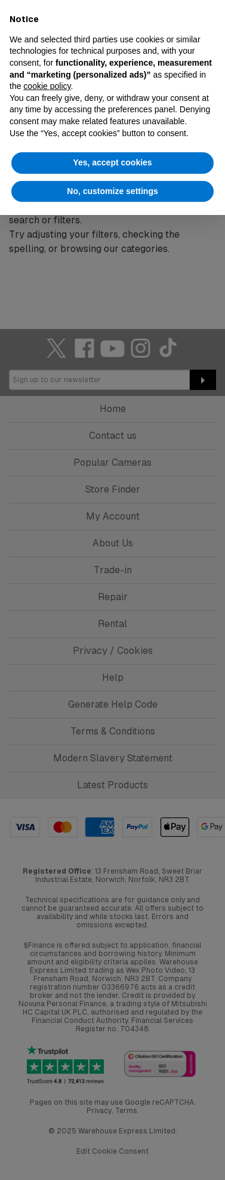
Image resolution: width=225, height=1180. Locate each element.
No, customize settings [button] (112, 191)
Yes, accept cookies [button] (112, 162)
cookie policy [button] (46, 86)
